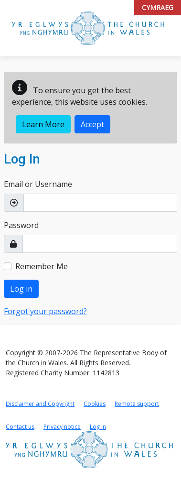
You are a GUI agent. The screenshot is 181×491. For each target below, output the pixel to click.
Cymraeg (157, 7)
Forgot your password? (45, 311)
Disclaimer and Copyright (40, 404)
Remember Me (41, 266)
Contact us (20, 427)
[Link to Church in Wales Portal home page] (87, 28)
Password (21, 225)
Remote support (137, 404)
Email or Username (38, 184)
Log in (21, 289)
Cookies (95, 404)
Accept (92, 124)
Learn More (43, 124)
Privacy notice (62, 427)
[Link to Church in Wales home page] (89, 449)
